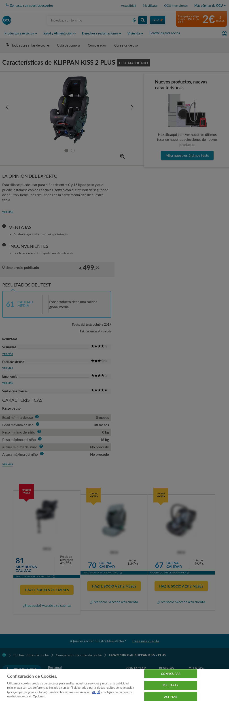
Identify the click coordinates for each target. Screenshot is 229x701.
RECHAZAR (170, 685)
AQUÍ (96, 692)
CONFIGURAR (170, 674)
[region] (114, 685)
